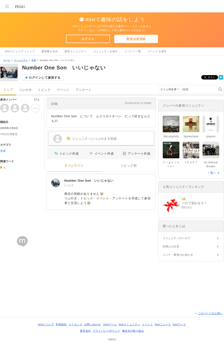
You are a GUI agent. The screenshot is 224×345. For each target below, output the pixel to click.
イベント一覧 (132, 51)
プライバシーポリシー (106, 330)
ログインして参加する (45, 77)
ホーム (7, 60)
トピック (44, 89)
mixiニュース (163, 324)
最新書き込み (49, 51)
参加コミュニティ (76, 51)
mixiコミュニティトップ (20, 51)
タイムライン (74, 165)
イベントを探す (157, 51)
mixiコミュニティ (129, 324)
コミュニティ (21, 60)
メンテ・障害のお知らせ (178, 254)
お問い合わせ (92, 324)
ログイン (87, 39)
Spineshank (191, 136)
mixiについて (46, 324)
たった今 (69, 185)
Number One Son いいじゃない (89, 180)
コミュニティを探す (105, 51)
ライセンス (75, 324)
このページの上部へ (210, 313)
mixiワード (179, 324)
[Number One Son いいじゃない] (55, 182)
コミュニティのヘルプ (176, 238)
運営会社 (85, 330)
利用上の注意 (171, 246)
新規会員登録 (136, 39)
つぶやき (25, 89)
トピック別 (129, 165)
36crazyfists (171, 136)
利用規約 (61, 324)
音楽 (34, 60)
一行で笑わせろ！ (194, 203)
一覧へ (212, 172)
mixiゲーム (110, 324)
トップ (8, 89)
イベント (63, 89)
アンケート (84, 89)
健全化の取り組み (133, 330)
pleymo (210, 136)
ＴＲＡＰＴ (191, 162)
